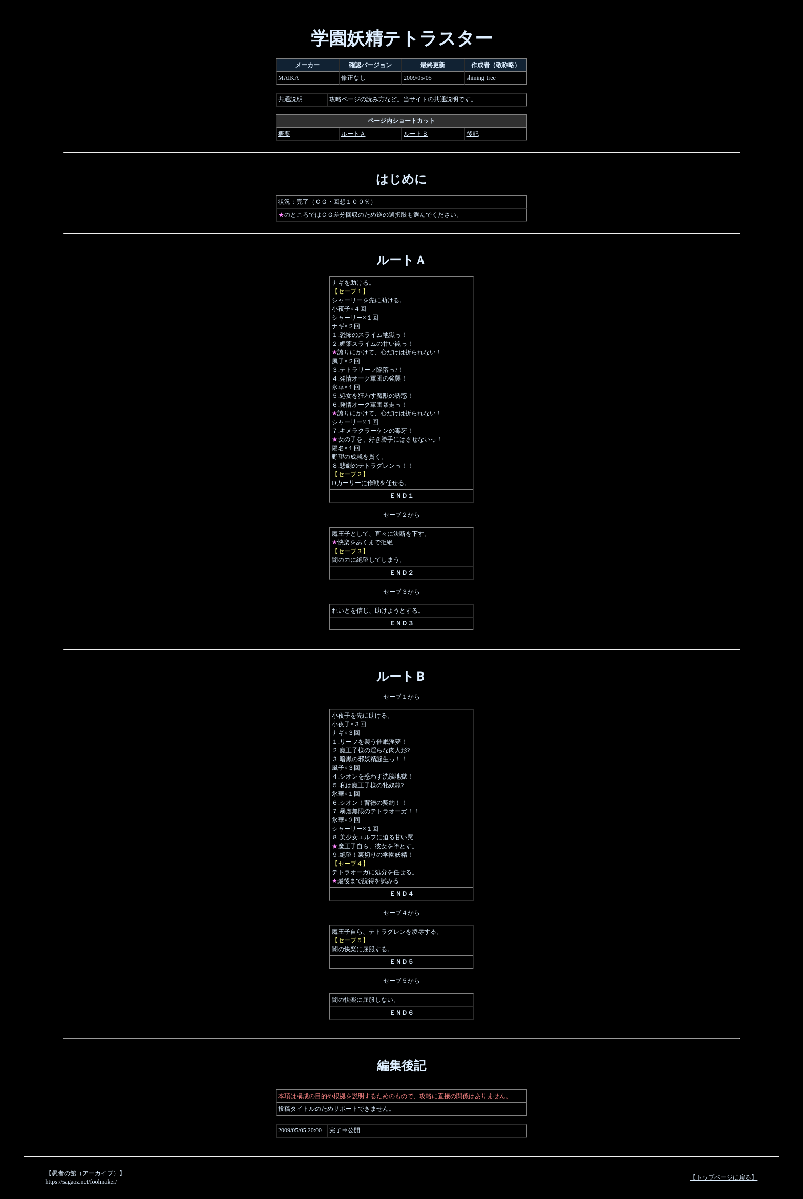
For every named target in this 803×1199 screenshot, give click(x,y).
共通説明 (290, 99)
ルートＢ (416, 133)
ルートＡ (353, 133)
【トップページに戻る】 (723, 1177)
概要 (284, 133)
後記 (473, 133)
